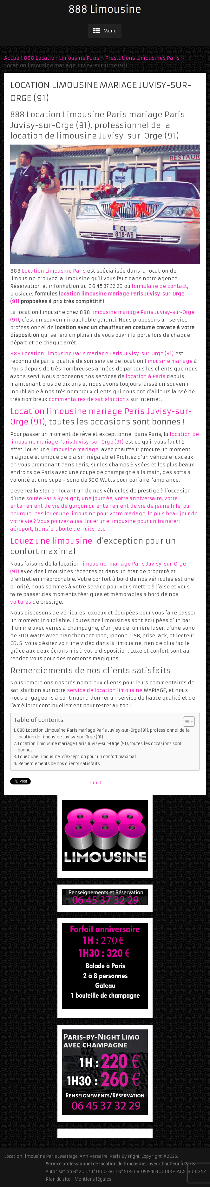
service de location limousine (104, 690)
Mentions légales (93, 1179)
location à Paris (146, 376)
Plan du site (58, 1179)
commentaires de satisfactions (89, 399)
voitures (20, 602)
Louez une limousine (51, 541)
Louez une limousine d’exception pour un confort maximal (77, 756)
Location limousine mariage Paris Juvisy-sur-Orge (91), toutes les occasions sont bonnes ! (99, 746)
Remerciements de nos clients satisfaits (59, 763)
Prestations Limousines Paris (142, 58)
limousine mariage (169, 361)
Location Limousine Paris (54, 271)
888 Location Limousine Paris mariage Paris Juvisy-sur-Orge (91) (92, 353)
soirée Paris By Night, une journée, (70, 498)
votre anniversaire (138, 498)
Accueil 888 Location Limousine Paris (51, 58)
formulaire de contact (159, 286)
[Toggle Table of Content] (185, 721)
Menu (110, 31)
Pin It (95, 782)
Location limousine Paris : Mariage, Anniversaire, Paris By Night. (72, 1156)
